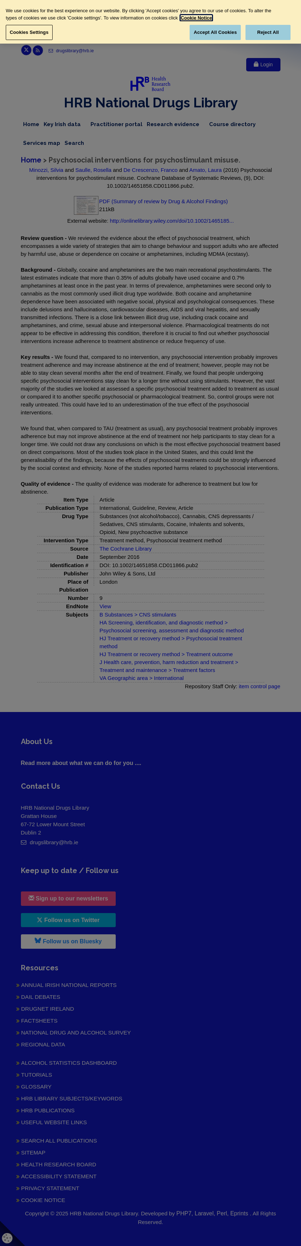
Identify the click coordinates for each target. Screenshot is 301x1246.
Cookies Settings (29, 32)
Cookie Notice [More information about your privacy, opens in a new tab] (196, 18)
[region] (150, 22)
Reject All (268, 32)
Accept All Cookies (215, 32)
